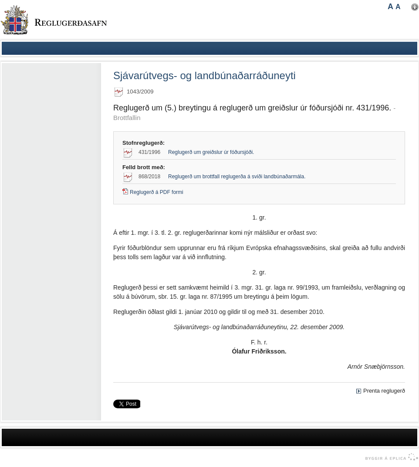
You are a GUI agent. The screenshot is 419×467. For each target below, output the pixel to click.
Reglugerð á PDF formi (156, 192)
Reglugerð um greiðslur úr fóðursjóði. (211, 152)
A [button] (390, 6)
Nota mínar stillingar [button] (415, 7)
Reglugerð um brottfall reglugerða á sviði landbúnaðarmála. (237, 176)
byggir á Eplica (389, 457)
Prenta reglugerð (384, 390)
